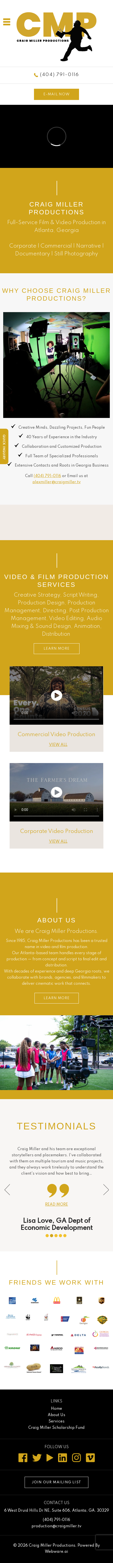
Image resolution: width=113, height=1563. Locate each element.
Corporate (22, 246)
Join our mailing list (56, 1482)
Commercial (56, 246)
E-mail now (56, 94)
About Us (56, 920)
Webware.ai (56, 1552)
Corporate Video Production (56, 831)
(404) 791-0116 (59, 74)
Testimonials (56, 1126)
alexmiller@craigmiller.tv (56, 482)
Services (56, 1421)
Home (56, 1409)
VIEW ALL (58, 745)
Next (103, 1188)
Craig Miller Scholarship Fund (56, 1428)
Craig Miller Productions (52, 1546)
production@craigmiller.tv (56, 1526)
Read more (56, 1205)
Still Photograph (74, 254)
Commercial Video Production (56, 734)
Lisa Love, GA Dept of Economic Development (56, 1224)
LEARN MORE (57, 648)
